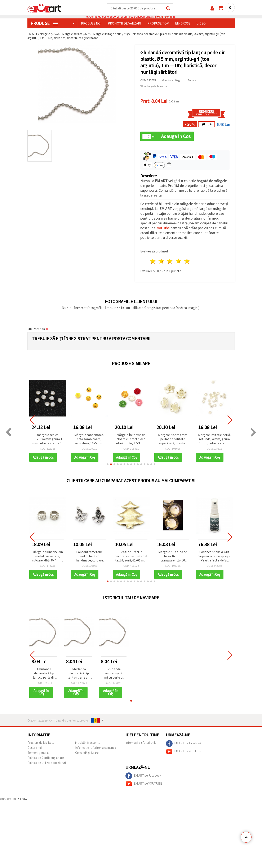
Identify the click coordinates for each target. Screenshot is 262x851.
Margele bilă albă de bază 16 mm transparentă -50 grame (172, 556)
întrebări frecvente (87, 743)
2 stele (161, 261)
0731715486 (164, 16)
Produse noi (91, 23)
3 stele (170, 261)
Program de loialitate (40, 743)
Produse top (158, 23)
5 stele (187, 261)
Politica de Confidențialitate (45, 758)
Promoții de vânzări (124, 23)
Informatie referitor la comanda (95, 748)
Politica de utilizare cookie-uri (46, 763)
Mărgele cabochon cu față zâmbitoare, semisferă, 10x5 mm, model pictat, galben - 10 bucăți (89, 439)
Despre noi (34, 748)
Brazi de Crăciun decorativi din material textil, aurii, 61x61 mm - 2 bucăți (131, 556)
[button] (107, 464)
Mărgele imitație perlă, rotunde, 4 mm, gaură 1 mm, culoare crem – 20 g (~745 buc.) (214, 439)
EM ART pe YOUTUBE (184, 751)
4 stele (178, 261)
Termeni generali (38, 753)
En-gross (182, 23)
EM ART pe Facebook (183, 743)
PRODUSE (44, 23)
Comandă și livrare (87, 753)
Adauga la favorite (153, 86)
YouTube (163, 227)
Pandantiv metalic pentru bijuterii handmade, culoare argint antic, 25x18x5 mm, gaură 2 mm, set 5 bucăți (89, 556)
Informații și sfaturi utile (140, 743)
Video (201, 23)
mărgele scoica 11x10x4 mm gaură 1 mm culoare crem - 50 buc (47, 439)
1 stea (153, 261)
